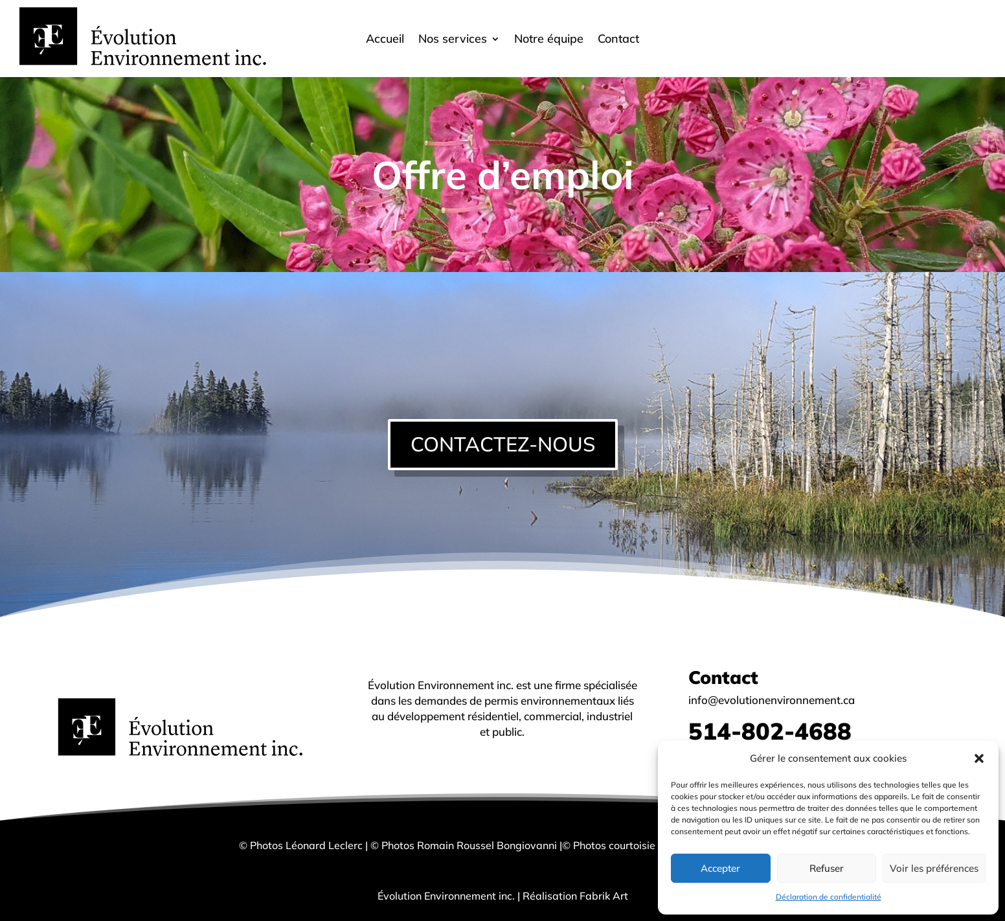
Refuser (826, 868)
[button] (979, 758)
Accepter (720, 868)
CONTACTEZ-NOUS (503, 444)
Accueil (385, 40)
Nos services (452, 40)
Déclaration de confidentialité (828, 897)
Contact (618, 40)
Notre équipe (548, 40)
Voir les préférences (934, 868)
